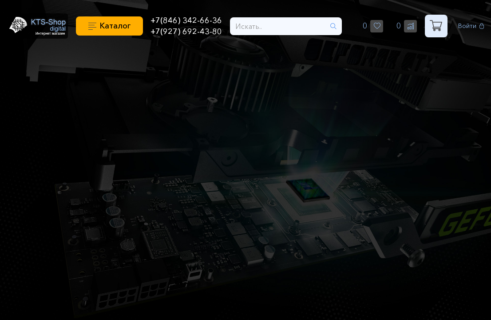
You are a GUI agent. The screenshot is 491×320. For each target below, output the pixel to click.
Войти (471, 26)
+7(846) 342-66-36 (186, 20)
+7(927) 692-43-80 (186, 31)
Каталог (115, 26)
